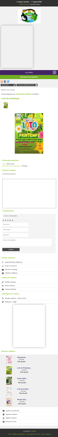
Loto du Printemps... (24, 368)
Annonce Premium (10, 289)
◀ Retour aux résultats (8, 90)
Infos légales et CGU (33, 434)
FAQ (9, 434)
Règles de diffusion (18, 434)
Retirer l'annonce (10, 285)
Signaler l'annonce (11, 418)
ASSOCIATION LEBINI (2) (23, 94)
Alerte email (5, 85)
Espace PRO (37, 2)
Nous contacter (46, 434)
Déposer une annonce (29, 77)
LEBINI (33, 431)
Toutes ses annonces (11, 266)
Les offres (29, 72)
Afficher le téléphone (11, 273)
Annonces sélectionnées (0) (26, 85)
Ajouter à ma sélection (12, 411)
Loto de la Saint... (23, 389)
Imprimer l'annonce (11, 414)
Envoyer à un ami (11, 421)
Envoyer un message (11, 269)
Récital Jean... (22, 399)
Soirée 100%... (22, 378)
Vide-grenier (21, 357)
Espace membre (23, 2)
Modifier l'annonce (10, 282)
